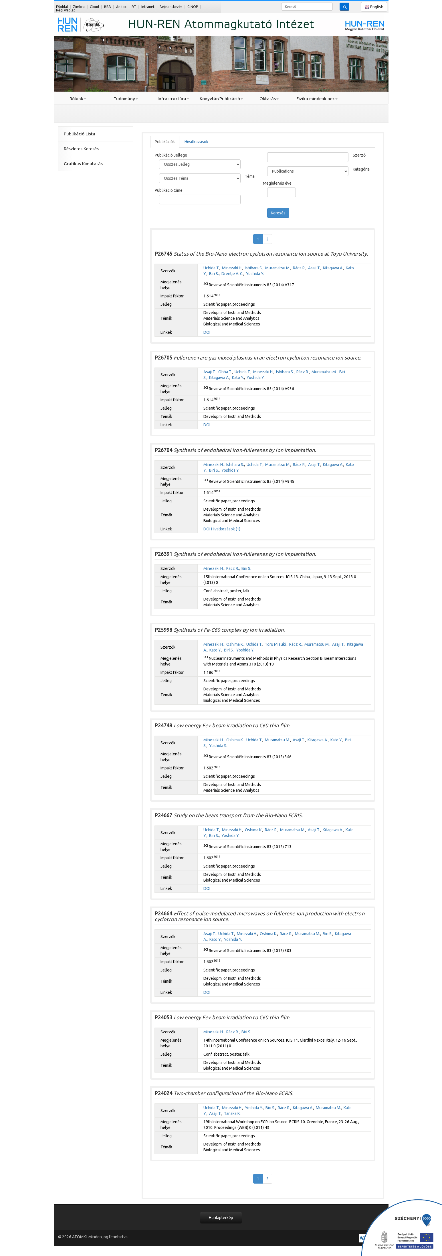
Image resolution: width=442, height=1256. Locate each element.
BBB (107, 7)
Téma (250, 176)
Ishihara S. (254, 268)
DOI (206, 332)
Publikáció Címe (169, 190)
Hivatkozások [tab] (196, 141)
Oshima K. (235, 644)
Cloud (94, 7)
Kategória (361, 169)
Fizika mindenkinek (317, 98)
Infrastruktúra (173, 98)
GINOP (192, 7)
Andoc (121, 7)
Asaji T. (314, 268)
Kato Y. (238, 377)
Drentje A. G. (232, 273)
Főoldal (62, 7)
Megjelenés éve (277, 183)
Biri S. (214, 273)
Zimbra (79, 7)
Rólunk (78, 98)
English (374, 7)
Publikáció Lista (79, 133)
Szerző (359, 155)
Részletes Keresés (81, 148)
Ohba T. (225, 372)
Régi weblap (66, 10)
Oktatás (269, 98)
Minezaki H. (232, 268)
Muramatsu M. (277, 268)
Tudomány (126, 98)
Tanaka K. (232, 1113)
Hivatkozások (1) (225, 529)
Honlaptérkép (221, 1217)
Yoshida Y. (255, 273)
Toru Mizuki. (276, 644)
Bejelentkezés (171, 7)
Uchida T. (211, 268)
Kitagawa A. (333, 268)
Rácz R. (299, 268)
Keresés (278, 213)
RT (134, 7)
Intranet (147, 7)
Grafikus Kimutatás (83, 163)
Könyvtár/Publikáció (221, 98)
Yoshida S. (218, 745)
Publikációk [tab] (165, 141)
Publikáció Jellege (171, 155)
